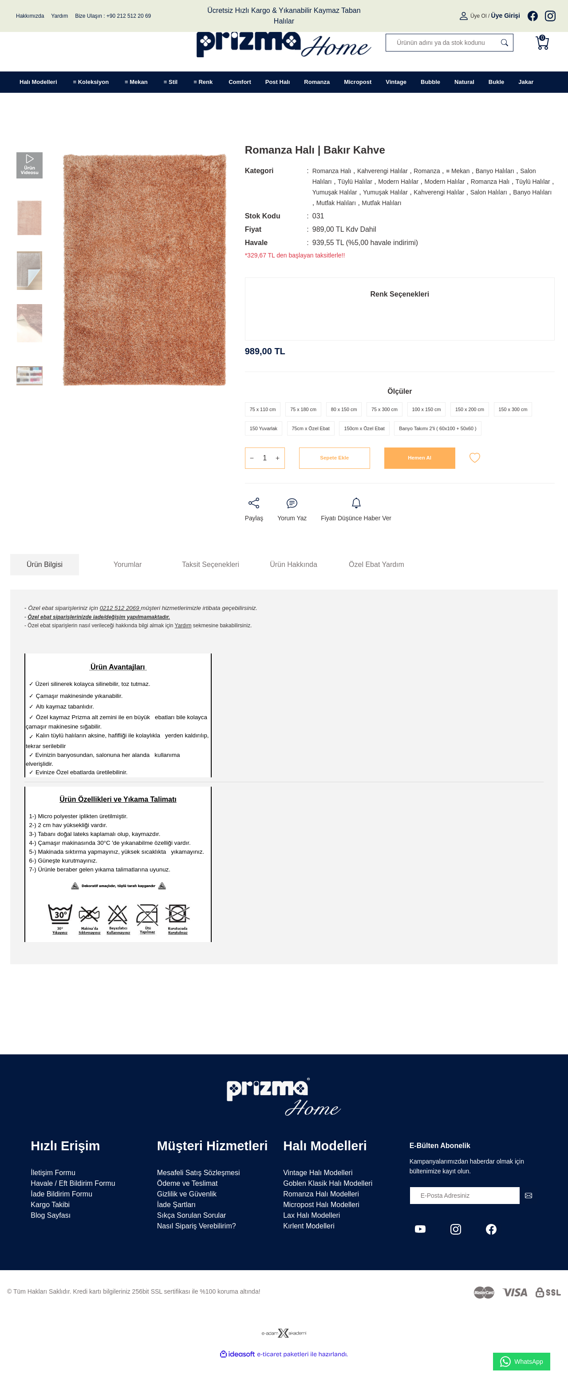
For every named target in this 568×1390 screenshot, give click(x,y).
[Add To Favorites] (474, 486)
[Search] (449, 42)
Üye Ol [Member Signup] (478, 16)
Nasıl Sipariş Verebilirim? (196, 1255)
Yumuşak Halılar (402, 192)
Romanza (442, 170)
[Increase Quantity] (277, 486)
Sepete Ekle (335, 486)
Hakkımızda (30, 16)
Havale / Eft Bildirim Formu (73, 1213)
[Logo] (284, 42)
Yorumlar (128, 594)
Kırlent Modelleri (309, 1255)
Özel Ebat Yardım (376, 594)
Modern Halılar (429, 181)
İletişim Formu (53, 1202)
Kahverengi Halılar (392, 170)
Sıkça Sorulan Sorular (191, 1245)
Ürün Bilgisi (45, 594)
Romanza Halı (334, 170)
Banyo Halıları (519, 170)
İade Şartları (176, 1234)
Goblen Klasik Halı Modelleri (327, 1213)
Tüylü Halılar (381, 181)
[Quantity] (265, 486)
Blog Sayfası (51, 1245)
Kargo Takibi (50, 1234)
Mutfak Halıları (434, 202)
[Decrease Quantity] (252, 486)
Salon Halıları (333, 181)
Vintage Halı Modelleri (317, 1202)
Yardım (59, 16)
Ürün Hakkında (293, 594)
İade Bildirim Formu (61, 1224)
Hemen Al (419, 486)
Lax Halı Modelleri (311, 1245)
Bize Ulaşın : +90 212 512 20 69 (113, 16)
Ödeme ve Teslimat (187, 1213)
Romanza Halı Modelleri (321, 1224)
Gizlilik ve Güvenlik (187, 1224)
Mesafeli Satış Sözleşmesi (198, 1202)
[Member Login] (464, 16)
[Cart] (544, 43)
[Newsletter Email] (473, 1225)
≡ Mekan (477, 170)
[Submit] (528, 1225)
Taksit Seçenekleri (210, 594)
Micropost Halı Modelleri (321, 1234)
